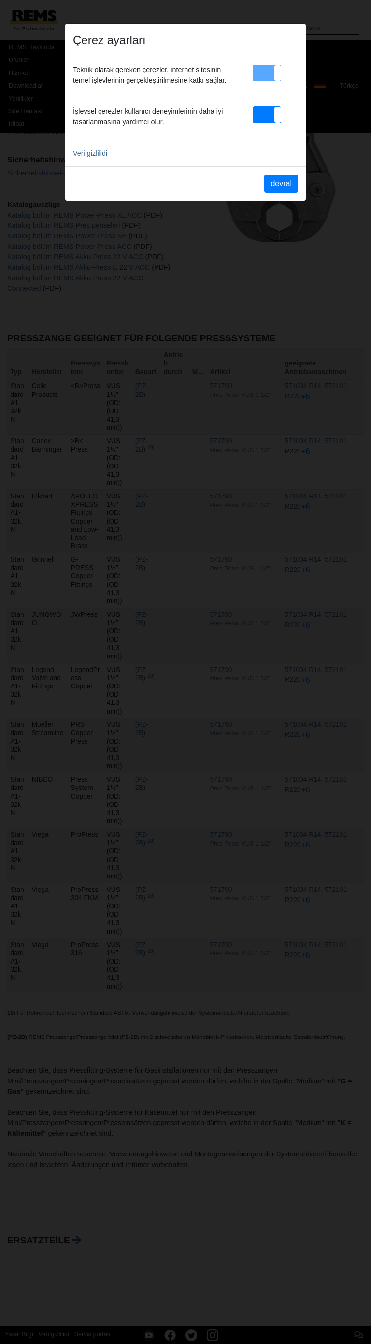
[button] (267, 73)
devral (281, 183)
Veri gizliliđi (90, 153)
